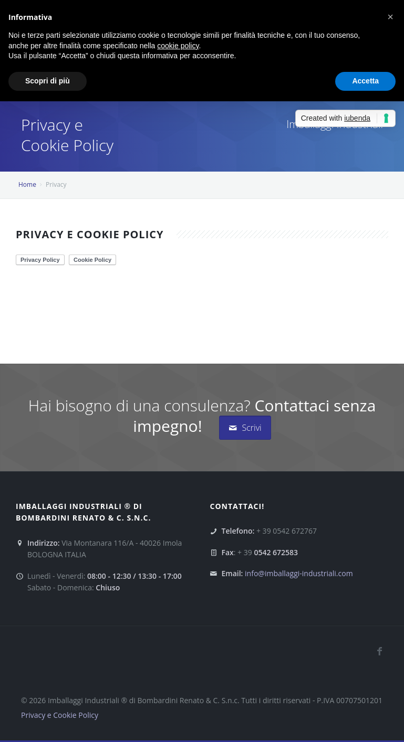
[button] (390, 16)
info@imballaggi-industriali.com (299, 573)
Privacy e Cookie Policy (59, 715)
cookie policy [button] (178, 45)
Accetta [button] (365, 81)
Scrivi (245, 427)
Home (27, 184)
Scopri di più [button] (47, 81)
